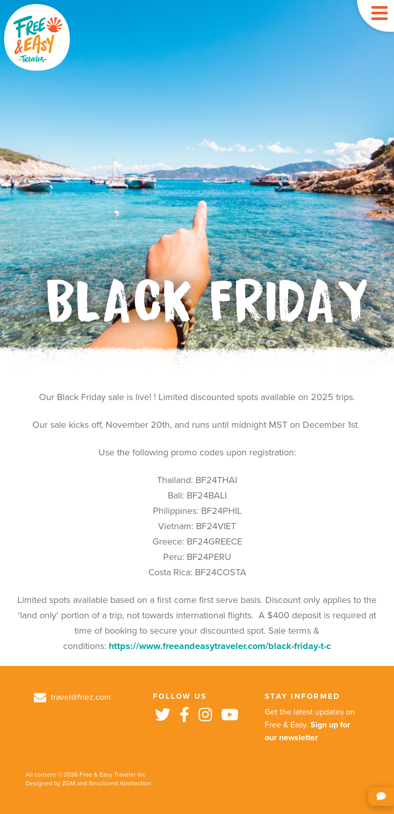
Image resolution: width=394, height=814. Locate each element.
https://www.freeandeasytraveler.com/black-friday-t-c (220, 646)
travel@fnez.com (72, 697)
